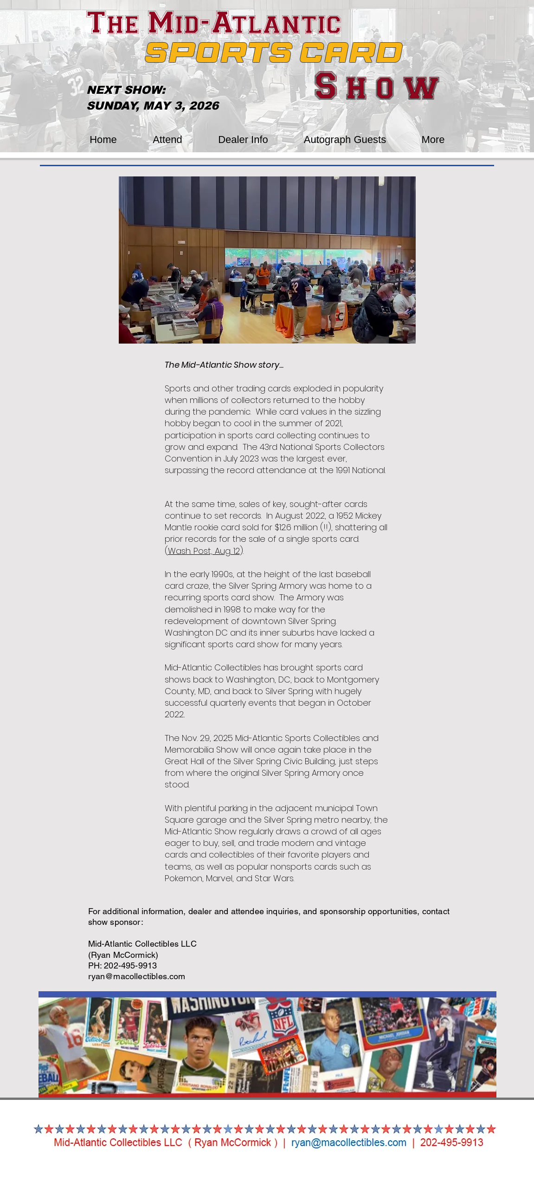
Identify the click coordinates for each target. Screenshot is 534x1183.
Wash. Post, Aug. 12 (204, 551)
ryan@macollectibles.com (137, 976)
